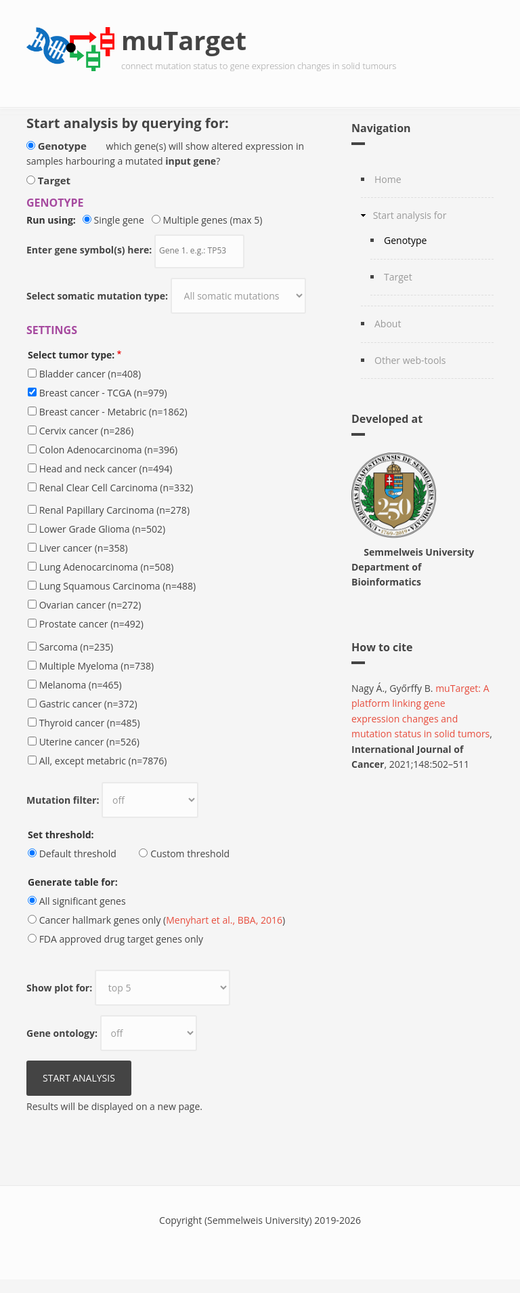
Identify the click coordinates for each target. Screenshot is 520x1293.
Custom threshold (190, 853)
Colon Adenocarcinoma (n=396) (108, 449)
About (387, 323)
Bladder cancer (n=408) (90, 373)
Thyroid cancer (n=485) (89, 722)
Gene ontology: (62, 1033)
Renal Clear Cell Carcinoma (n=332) (116, 487)
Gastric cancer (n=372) (88, 703)
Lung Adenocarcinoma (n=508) (106, 566)
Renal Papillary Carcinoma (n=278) (114, 510)
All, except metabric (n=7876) (103, 760)
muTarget (183, 40)
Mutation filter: (62, 800)
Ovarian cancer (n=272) (90, 604)
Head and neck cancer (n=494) (106, 468)
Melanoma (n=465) (80, 684)
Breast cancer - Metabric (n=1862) (113, 411)
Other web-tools (410, 360)
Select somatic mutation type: (97, 295)
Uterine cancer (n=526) (89, 741)
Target (54, 180)
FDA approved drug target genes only (121, 938)
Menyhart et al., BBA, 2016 (224, 920)
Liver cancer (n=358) (83, 547)
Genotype (62, 145)
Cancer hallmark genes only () (162, 920)
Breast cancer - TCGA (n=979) (103, 392)
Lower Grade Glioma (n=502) (102, 528)
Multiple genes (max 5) (212, 219)
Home (388, 179)
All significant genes (82, 901)
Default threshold (77, 853)
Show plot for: (59, 987)
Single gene (121, 219)
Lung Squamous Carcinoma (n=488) (117, 585)
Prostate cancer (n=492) (91, 623)
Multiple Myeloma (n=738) (96, 665)
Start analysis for (410, 215)
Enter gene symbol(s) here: (89, 249)
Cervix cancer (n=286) (86, 430)
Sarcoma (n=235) (76, 646)
